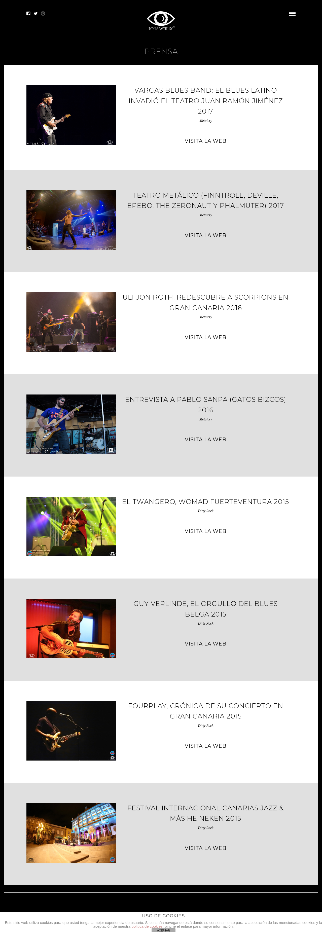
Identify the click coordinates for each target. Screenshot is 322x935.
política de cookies (146, 926)
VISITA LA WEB (205, 141)
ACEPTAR (163, 930)
